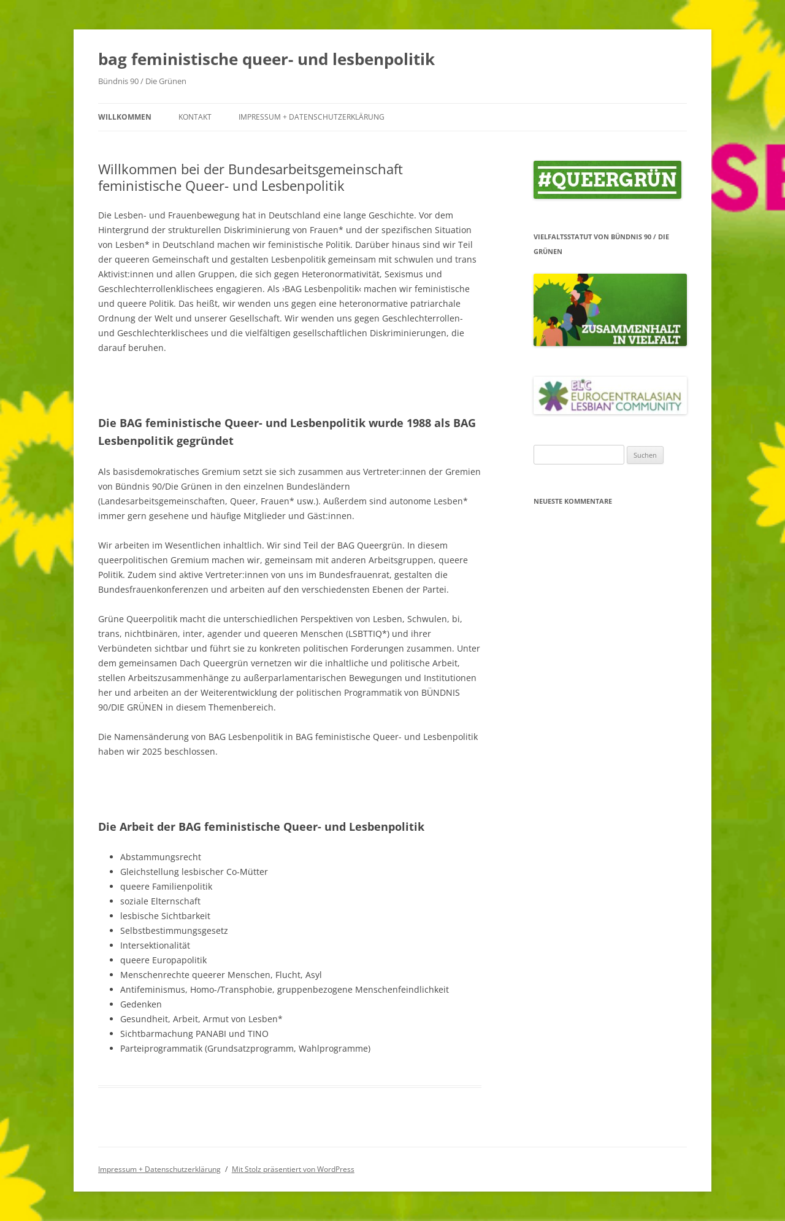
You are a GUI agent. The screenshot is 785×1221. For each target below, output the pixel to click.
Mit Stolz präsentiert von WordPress (293, 1169)
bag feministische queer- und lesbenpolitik (266, 59)
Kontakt (195, 117)
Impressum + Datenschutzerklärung (312, 117)
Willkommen (124, 117)
